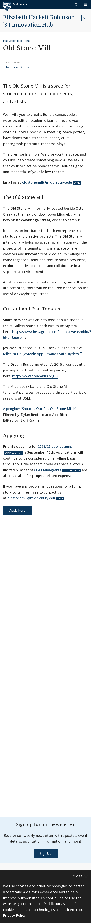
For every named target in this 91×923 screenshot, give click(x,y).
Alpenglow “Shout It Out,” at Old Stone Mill (37, 408)
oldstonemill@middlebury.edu (31, 498)
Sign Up (45, 854)
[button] (76, 4)
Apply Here (17, 510)
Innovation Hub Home (16, 41)
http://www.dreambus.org (33, 376)
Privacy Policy (14, 915)
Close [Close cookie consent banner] (80, 877)
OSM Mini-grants (47, 470)
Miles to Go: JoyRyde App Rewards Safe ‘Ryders (41, 353)
